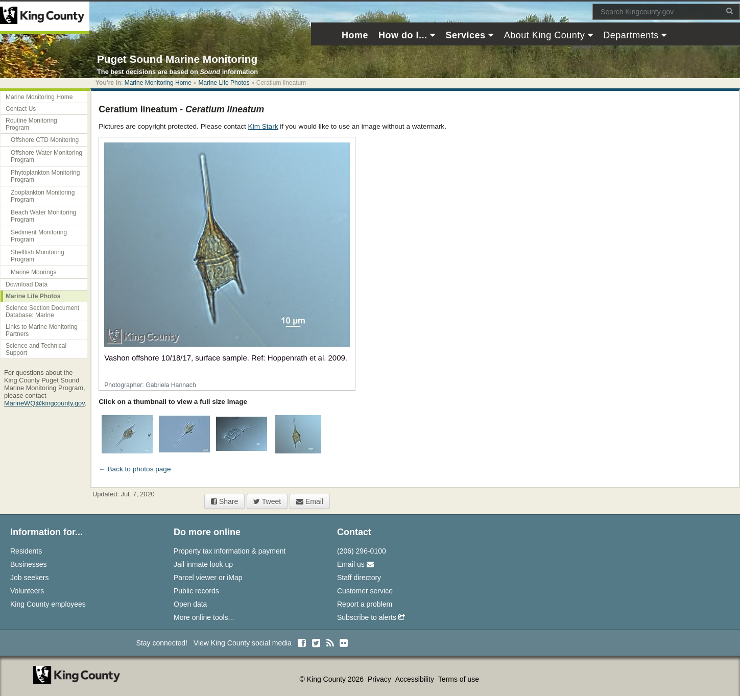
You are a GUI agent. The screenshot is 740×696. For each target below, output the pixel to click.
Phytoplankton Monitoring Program (45, 176)
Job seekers (29, 577)
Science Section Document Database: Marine (42, 311)
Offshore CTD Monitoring (45, 139)
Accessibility (415, 679)
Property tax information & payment (229, 551)
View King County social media (243, 643)
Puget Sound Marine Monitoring (177, 59)
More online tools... (204, 617)
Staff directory (359, 577)
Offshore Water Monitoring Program (46, 156)
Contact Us (21, 108)
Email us (355, 564)
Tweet (267, 501)
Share (224, 501)
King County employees (48, 604)
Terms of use (458, 679)
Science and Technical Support (36, 349)
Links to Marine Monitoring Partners (42, 330)
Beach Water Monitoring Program (43, 216)
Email (309, 501)
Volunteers (27, 591)
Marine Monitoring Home (158, 82)
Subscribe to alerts (371, 617)
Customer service (365, 591)
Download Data (26, 284)
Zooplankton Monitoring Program (43, 196)
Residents (26, 551)
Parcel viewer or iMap (208, 577)
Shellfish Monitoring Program (37, 256)
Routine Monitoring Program (31, 124)
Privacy (380, 679)
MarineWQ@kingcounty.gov (44, 403)
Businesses (28, 564)
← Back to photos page (135, 469)
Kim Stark (263, 126)
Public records (196, 591)
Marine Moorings (33, 272)
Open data (190, 604)
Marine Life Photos (223, 82)
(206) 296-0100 (361, 551)
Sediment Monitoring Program (39, 236)
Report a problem (364, 604)
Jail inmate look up (203, 564)
